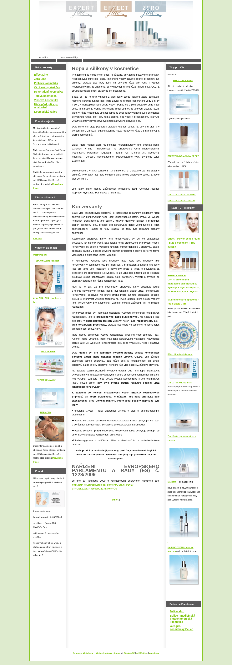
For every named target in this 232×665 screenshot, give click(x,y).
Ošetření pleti (40, 255)
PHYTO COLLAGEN (46, 380)
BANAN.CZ (129, 653)
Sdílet (115, 499)
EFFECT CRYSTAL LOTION (181, 200)
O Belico (43, 57)
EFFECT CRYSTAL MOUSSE (182, 194)
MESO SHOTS (48, 351)
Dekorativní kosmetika (48, 91)
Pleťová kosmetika (46, 83)
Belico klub (177, 611)
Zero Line (40, 78)
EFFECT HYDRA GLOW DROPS (183, 156)
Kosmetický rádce (45, 111)
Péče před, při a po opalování (46, 106)
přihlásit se (142, 653)
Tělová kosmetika (45, 95)
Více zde (37, 238)
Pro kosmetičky (69, 57)
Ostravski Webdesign (84, 653)
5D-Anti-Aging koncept (47, 261)
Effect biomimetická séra (180, 354)
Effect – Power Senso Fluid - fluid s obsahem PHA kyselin (184, 242)
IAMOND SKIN (185, 382)
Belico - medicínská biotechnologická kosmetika (182, 618)
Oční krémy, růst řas (47, 87)
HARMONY (45, 412)
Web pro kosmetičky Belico (181, 627)
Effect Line (41, 74)
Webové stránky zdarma (108, 653)
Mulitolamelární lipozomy (182, 299)
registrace (154, 653)
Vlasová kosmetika (46, 100)
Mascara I (172, 482)
